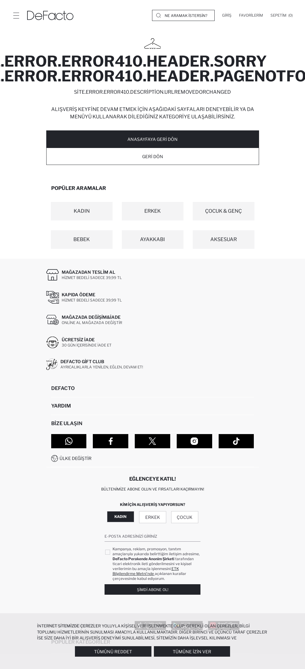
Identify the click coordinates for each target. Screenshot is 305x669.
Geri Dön (152, 156)
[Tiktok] (236, 441)
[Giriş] (227, 15)
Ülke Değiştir (76, 458)
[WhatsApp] (69, 441)
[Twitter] (152, 441)
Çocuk (184, 517)
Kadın (120, 516)
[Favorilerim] (251, 15)
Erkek (152, 517)
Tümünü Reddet (113, 651)
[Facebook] (110, 441)
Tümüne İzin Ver (192, 651)
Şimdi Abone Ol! (152, 589)
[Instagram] (194, 441)
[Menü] (16, 15)
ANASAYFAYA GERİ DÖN (152, 139)
